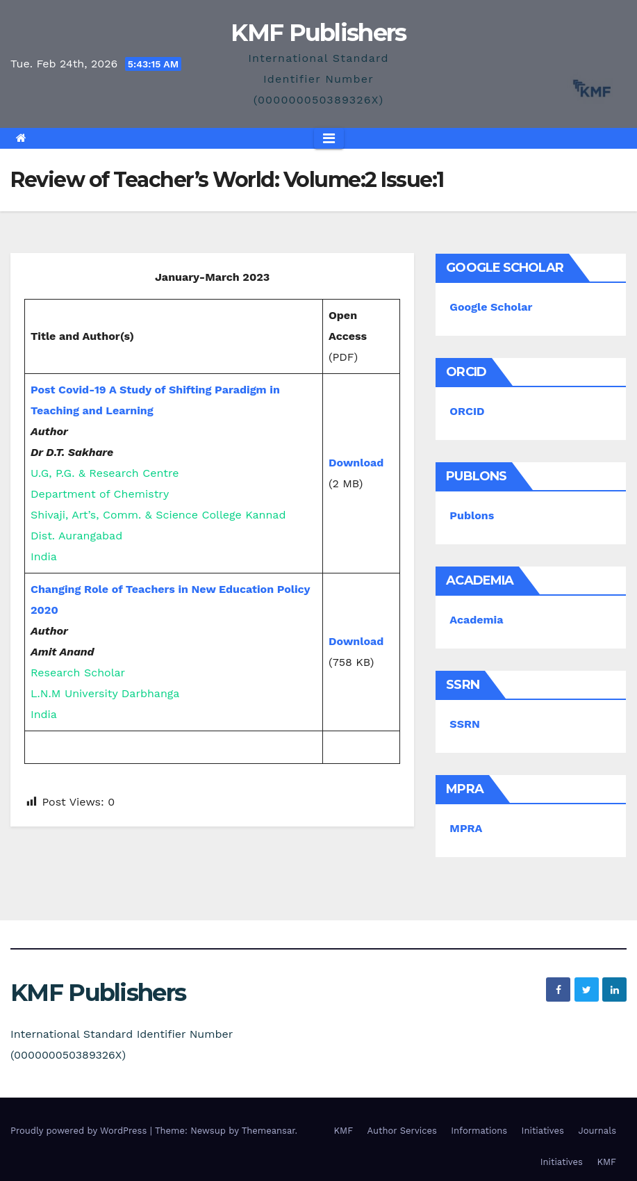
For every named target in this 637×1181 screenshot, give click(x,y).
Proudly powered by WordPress (80, 1130)
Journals (597, 1130)
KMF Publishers (318, 32)
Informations (479, 1130)
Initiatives (543, 1130)
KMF (344, 1130)
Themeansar (268, 1130)
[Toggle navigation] (329, 138)
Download (356, 462)
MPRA (465, 828)
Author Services (402, 1130)
